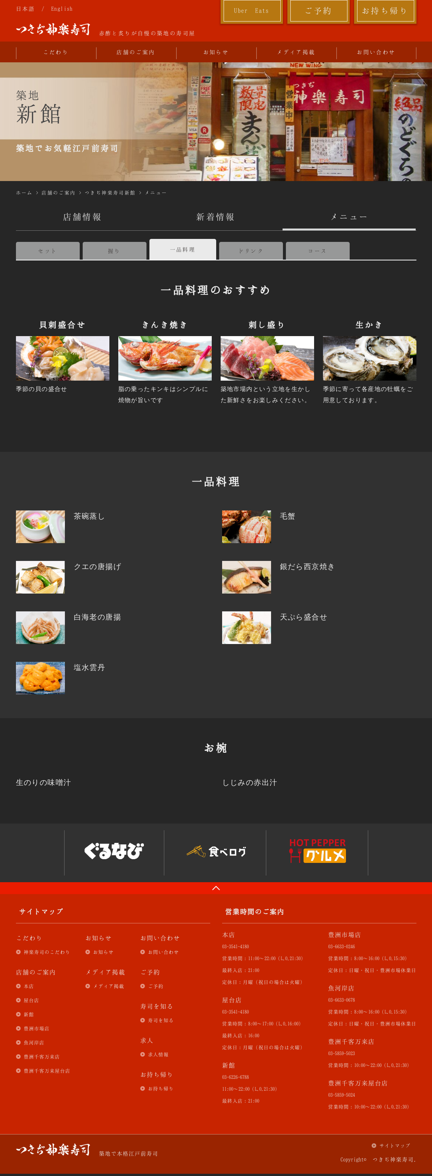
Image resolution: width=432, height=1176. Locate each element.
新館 (29, 1014)
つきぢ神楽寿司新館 (110, 192)
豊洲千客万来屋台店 (47, 1070)
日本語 (25, 9)
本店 (29, 986)
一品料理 (183, 249)
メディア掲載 (296, 52)
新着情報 (216, 216)
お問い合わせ (376, 52)
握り (114, 251)
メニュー (156, 192)
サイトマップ (394, 1145)
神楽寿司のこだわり (47, 952)
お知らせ (216, 52)
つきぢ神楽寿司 (53, 29)
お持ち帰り (385, 10)
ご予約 (318, 10)
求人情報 (158, 1054)
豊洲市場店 (37, 1028)
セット (47, 251)
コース (317, 251)
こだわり (56, 52)
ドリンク (251, 251)
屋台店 (31, 1000)
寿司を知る (161, 1020)
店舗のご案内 (135, 52)
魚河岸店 (34, 1042)
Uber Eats (251, 10)
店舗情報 (82, 216)
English (62, 9)
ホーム (24, 192)
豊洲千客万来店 (42, 1056)
